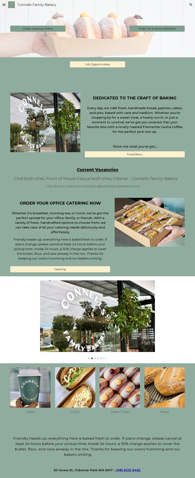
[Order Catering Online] (37, 28)
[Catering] (60, 269)
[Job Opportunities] (97, 64)
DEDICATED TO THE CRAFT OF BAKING (39, 77)
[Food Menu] (135, 154)
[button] (4, 4)
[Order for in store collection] (157, 28)
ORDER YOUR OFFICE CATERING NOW (38, 83)
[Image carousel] (97, 319)
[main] (135, 98)
